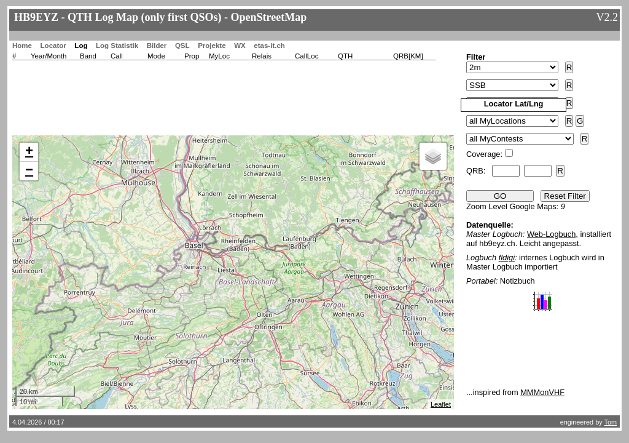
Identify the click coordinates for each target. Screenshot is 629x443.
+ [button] (29, 152)
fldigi (507, 257)
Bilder (157, 45)
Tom (610, 422)
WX (240, 45)
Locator (53, 45)
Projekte (211, 45)
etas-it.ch (269, 45)
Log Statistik (117, 45)
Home (22, 45)
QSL (182, 45)
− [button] (29, 171)
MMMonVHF (542, 392)
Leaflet (441, 404)
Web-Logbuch (551, 234)
